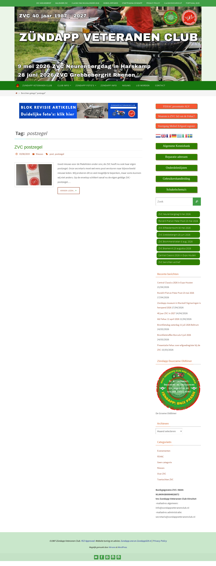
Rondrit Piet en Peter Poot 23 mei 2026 (177, 293)
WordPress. (122, 552)
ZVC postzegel (27, 147)
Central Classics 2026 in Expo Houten (176, 282)
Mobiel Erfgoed (110, 3)
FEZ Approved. (88, 545)
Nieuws (41, 153)
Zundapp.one (127, 545)
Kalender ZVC (61, 3)
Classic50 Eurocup (173, 3)
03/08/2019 (25, 153)
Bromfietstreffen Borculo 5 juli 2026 (175, 339)
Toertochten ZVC (166, 484)
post (54, 153)
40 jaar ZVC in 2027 (167, 318)
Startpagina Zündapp (132, 3)
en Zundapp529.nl (142, 545)
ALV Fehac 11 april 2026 (169, 323)
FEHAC (160, 461)
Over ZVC (162, 478)
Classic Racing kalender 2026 (85, 3)
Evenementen (164, 455)
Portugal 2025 (192, 3)
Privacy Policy (153, 3)
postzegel (62, 153)
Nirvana (112, 552)
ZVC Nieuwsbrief (43, 3)
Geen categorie (165, 467)
